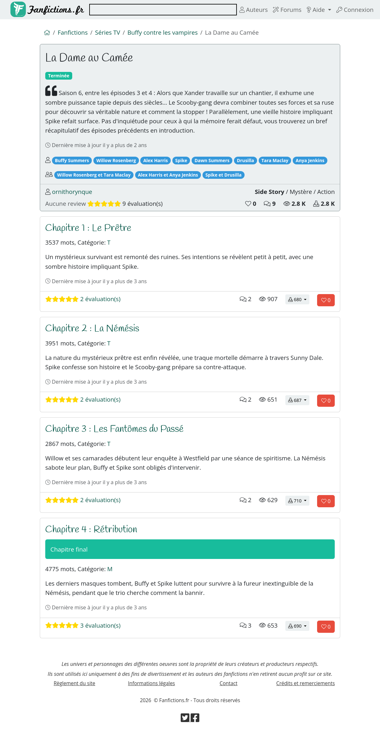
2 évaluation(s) (82, 299)
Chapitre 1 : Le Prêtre (88, 228)
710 (298, 500)
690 (298, 625)
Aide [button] (316, 9)
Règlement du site (74, 683)
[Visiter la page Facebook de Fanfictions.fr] (195, 719)
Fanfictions (73, 32)
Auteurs (253, 9)
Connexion (355, 9)
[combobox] (163, 9)
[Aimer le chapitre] (326, 300)
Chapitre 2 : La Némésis (92, 328)
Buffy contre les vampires (162, 32)
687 (298, 399)
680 (298, 299)
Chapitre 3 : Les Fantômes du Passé (114, 429)
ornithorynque (72, 191)
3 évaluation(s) (82, 625)
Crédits (305, 683)
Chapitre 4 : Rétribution (91, 529)
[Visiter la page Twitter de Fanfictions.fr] (186, 719)
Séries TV (107, 32)
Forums (287, 9)
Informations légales (151, 683)
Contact (228, 683)
